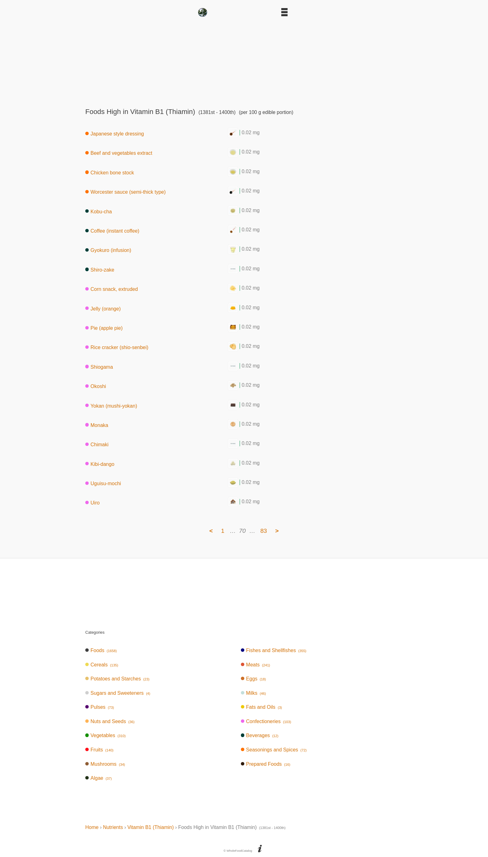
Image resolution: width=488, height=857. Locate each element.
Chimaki (97, 444)
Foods (101, 650)
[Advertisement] (244, 60)
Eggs (253, 678)
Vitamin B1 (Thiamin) (150, 827)
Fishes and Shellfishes (274, 650)
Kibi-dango (99, 463)
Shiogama (99, 366)
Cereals (101, 664)
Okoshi (95, 386)
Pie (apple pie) (104, 328)
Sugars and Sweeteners (117, 693)
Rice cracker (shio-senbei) (116, 347)
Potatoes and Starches (117, 678)
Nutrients (113, 827)
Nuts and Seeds (109, 721)
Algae (98, 778)
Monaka (96, 425)
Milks (253, 693)
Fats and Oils (261, 707)
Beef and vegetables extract (118, 153)
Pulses (99, 707)
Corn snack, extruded (111, 289)
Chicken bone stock (109, 172)
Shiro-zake (99, 269)
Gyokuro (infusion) (108, 250)
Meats (255, 664)
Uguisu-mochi (103, 483)
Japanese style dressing (114, 133)
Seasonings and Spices (274, 749)
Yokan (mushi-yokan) (111, 405)
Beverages (260, 735)
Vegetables (105, 735)
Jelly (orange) (103, 308)
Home (92, 827)
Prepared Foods (265, 764)
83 (263, 531)
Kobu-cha (98, 211)
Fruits (99, 749)
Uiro (92, 502)
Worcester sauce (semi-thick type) (125, 192)
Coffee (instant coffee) (112, 231)
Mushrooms (105, 764)
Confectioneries (266, 721)
